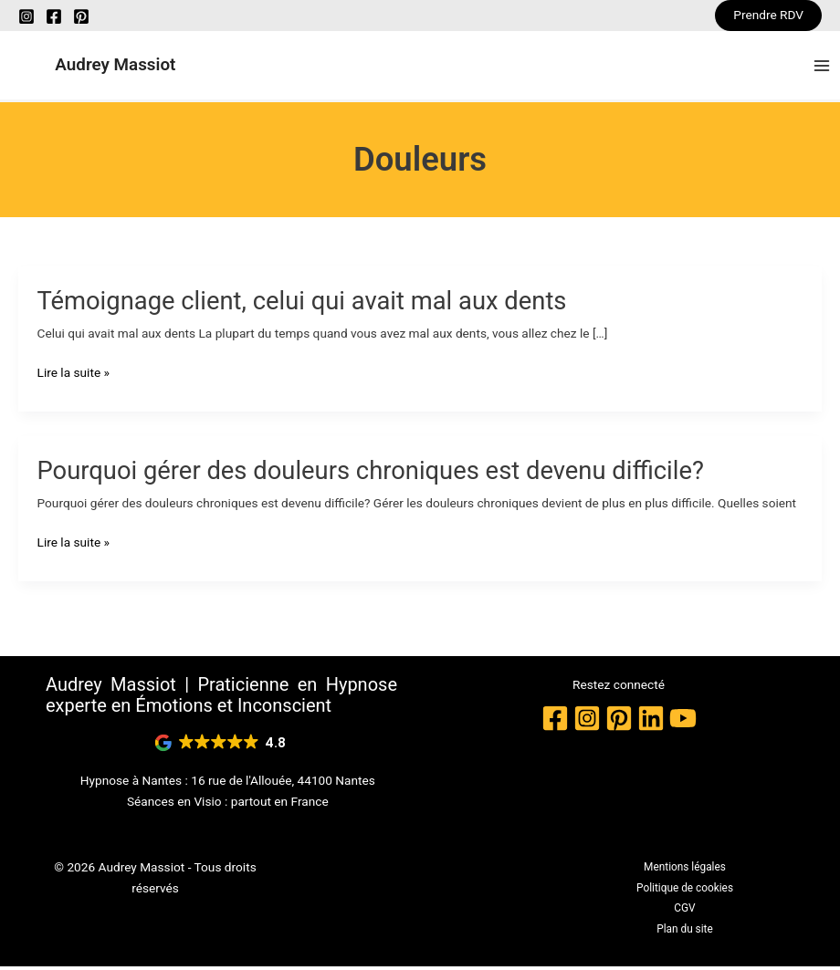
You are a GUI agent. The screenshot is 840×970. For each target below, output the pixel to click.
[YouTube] (683, 721)
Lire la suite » (73, 375)
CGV (684, 911)
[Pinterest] (81, 16)
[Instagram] (26, 16)
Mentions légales (685, 870)
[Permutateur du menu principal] (822, 67)
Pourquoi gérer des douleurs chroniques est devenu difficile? (370, 473)
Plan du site (684, 931)
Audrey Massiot (122, 67)
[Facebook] (54, 16)
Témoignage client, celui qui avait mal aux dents (302, 303)
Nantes (162, 783)
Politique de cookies (684, 890)
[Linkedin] (651, 721)
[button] (768, 15)
